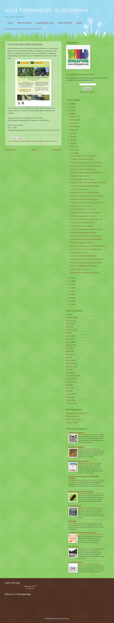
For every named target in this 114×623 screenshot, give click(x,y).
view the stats (30, 588)
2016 (70, 114)
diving (68, 327)
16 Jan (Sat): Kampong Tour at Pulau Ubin (83, 216)
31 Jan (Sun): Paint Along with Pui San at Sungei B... (86, 162)
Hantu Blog (72, 521)
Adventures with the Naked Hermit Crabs (82, 532)
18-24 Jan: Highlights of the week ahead (82, 179)
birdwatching (17, 141)
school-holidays (71, 376)
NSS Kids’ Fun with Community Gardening (91, 549)
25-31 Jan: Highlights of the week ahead (82, 156)
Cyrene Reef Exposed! (75, 562)
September (73, 126)
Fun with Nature (73, 547)
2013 (70, 284)
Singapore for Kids (72, 422)
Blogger (66, 618)
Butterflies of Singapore (76, 447)
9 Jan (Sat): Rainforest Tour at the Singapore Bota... (86, 249)
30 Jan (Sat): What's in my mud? (80, 176)
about (79, 22)
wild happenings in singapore (46, 10)
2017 (70, 110)
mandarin (69, 360)
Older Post (56, 150)
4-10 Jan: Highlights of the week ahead (82, 243)
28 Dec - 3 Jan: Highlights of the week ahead (84, 266)
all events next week (24, 29)
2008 (70, 301)
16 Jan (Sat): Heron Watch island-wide (82, 222)
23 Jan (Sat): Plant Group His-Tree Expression (84, 199)
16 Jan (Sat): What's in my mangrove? (82, 226)
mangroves (34, 141)
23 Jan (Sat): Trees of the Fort (79, 189)
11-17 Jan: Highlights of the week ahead (82, 209)
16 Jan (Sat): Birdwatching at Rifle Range (83, 232)
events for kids (36, 29)
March (72, 146)
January (72, 153)
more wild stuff (65, 22)
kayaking (69, 354)
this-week (69, 388)
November (73, 120)
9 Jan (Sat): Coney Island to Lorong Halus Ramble (85, 263)
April (72, 143)
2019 (70, 104)
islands (68, 351)
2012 (70, 288)
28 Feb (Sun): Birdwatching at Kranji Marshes (84, 273)
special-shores (70, 382)
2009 (70, 298)
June (72, 136)
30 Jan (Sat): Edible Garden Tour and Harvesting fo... (86, 166)
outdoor (41, 141)
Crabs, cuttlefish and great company (79, 523)
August (72, 130)
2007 (70, 304)
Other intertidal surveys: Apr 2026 (88, 435)
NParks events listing (72, 416)
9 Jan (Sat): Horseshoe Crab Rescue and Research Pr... (87, 259)
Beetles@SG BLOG (75, 506)
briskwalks (69, 321)
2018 (70, 107)
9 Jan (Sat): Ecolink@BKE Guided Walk (82, 256)
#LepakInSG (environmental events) (77, 413)
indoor (68, 348)
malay (68, 357)
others (68, 369)
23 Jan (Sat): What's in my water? (80, 206)
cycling (68, 324)
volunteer (54, 141)
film (67, 333)
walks (68, 397)
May (72, 140)
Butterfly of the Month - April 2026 (89, 449)
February (73, 150)
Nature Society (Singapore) (74, 419)
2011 (70, 291)
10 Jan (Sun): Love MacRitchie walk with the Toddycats (87, 246)
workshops (69, 403)
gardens (28, 141)
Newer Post (10, 150)
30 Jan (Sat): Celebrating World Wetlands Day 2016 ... (87, 172)
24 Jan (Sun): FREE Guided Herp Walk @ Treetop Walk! (88, 182)
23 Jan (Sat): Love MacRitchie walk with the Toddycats (87, 196)
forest (23, 141)
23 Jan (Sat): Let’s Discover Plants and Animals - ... (86, 192)
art (67, 314)
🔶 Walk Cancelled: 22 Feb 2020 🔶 (89, 534)
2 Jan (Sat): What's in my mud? (79, 269)
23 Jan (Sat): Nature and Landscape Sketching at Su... (86, 202)
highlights (69, 345)
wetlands (69, 400)
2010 (70, 294)
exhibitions (69, 330)
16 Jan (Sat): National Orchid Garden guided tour (85, 212)
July (71, 133)
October (73, 123)
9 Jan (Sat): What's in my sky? (79, 253)
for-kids (68, 336)
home (10, 22)
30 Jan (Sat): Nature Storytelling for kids (82, 169)
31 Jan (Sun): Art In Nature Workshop (82, 159)
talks (67, 385)
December (73, 116)
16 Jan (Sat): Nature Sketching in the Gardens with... (86, 219)
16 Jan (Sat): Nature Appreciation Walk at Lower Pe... (87, 229)
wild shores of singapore (76, 433)
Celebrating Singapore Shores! (78, 461)
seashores (48, 141)
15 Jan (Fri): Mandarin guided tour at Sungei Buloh (86, 239)
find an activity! (24, 22)
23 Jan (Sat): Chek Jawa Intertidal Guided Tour (84, 186)
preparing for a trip (45, 22)
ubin (67, 391)
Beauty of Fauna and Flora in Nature (80, 492)
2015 (70, 278)
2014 (70, 281)
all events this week (11, 29)
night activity (70, 366)
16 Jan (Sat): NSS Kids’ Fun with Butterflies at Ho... (86, 236)
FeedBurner (91, 92)
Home (33, 150)
